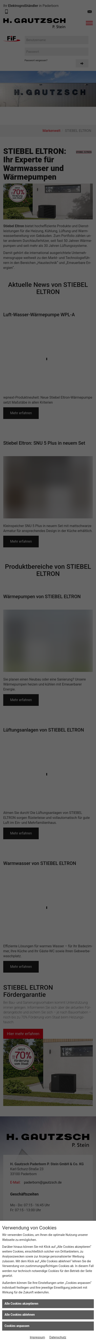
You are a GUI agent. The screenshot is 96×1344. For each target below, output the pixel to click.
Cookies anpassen (17, 1326)
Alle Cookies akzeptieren (21, 1303)
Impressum (37, 1337)
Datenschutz (57, 1337)
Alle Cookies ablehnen (20, 1314)
